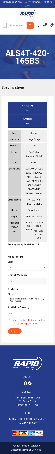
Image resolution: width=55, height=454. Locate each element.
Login (14, 331)
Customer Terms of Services (26, 449)
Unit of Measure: (18, 275)
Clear (10, 262)
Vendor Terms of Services (26, 445)
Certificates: (15, 289)
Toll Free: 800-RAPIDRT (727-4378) (27, 419)
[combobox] (27, 267)
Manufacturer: (16, 256)
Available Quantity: (19, 307)
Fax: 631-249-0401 (27, 423)
